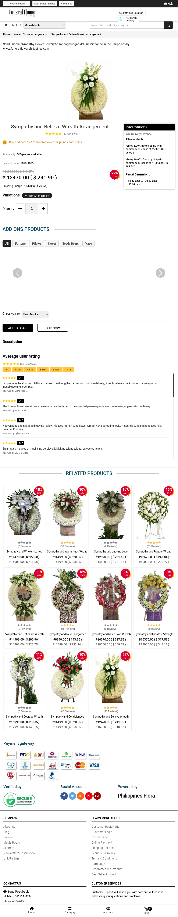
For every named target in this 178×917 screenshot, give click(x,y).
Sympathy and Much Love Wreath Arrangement (111, 636)
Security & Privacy (103, 852)
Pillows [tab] (36, 243)
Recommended (17, 3)
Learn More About (106, 817)
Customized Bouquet (131, 12)
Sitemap (8, 846)
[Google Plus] (97, 794)
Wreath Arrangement (37, 195)
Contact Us (12, 882)
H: (161, 180)
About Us (9, 825)
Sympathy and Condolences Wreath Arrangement (67, 718)
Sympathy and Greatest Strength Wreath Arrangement (154, 636)
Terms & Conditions (104, 857)
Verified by (11, 785)
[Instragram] (80, 794)
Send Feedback (16, 890)
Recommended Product (107, 868)
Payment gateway (16, 743)
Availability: (21, 154)
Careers (8, 836)
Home (6, 34)
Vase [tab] (88, 243)
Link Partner (11, 857)
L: (132, 180)
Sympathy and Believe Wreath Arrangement (76, 34)
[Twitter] (72, 794)
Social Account (71, 785)
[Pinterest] (89, 794)
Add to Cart (18, 328)
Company (10, 817)
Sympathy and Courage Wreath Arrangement (24, 718)
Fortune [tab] (20, 243)
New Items (66, 3)
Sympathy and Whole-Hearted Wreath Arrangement (24, 553)
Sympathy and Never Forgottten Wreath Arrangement (67, 636)
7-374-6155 (18, 900)
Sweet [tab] (52, 243)
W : (147, 180)
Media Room (11, 841)
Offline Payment (102, 841)
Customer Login (102, 831)
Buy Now (53, 328)
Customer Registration (106, 825)
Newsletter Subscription (19, 852)
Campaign (98, 862)
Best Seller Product (44, 3)
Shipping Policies (103, 846)
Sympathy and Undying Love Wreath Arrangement (111, 553)
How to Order (100, 836)
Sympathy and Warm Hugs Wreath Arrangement (67, 553)
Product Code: (17, 163)
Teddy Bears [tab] (71, 243)
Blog (6, 831)
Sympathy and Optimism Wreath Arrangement (24, 636)
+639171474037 (21, 895)
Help (169, 3)
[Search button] (168, 25)
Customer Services (106, 882)
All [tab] (6, 243)
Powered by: (127, 785)
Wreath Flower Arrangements (30, 34)
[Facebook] (64, 794)
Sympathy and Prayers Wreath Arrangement (154, 553)
